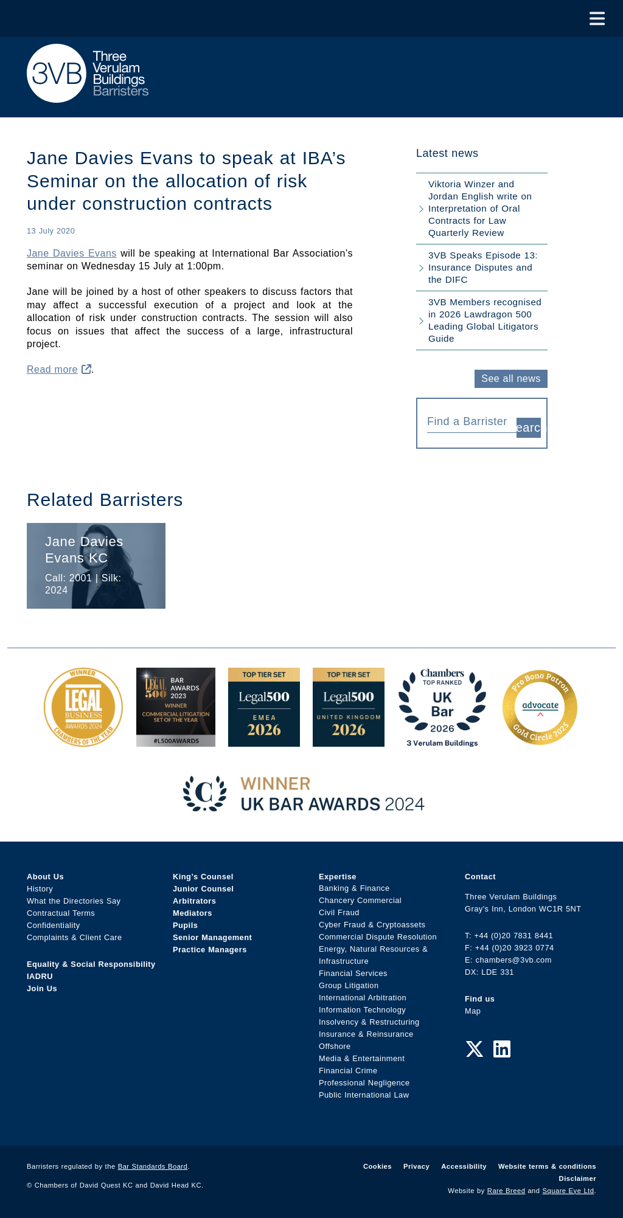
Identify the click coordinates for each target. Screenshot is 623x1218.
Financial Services (353, 973)
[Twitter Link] (474, 1050)
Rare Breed (506, 1190)
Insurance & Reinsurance (366, 1034)
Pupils (185, 925)
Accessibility (464, 1166)
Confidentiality (53, 925)
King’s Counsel (203, 876)
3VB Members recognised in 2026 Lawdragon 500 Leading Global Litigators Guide (484, 320)
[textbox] (467, 421)
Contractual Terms (61, 913)
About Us (45, 876)
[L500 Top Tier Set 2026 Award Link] (349, 740)
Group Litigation (349, 986)
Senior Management (212, 937)
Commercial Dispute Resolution (378, 937)
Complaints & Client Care (74, 937)
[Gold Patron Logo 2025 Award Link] (539, 740)
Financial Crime (348, 1071)
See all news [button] (510, 378)
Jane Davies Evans (72, 253)
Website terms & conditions (547, 1166)
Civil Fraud (339, 913)
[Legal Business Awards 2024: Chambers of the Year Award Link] (83, 740)
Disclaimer (577, 1178)
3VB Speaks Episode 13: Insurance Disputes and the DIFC (483, 267)
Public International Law (364, 1095)
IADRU (40, 976)
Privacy (416, 1166)
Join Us (42, 988)
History (40, 888)
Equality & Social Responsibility (91, 964)
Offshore (335, 1046)
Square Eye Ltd (568, 1190)
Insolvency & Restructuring (369, 1022)
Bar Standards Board (153, 1166)
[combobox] (472, 421)
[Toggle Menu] (597, 18)
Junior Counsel (203, 888)
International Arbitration (362, 998)
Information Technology (362, 1010)
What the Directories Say (74, 900)
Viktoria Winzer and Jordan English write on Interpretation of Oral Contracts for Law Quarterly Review (480, 208)
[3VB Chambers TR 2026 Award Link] (442, 740)
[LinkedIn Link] (501, 1050)
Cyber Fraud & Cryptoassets (372, 925)
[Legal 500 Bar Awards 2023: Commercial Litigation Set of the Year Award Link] (175, 740)
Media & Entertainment (362, 1059)
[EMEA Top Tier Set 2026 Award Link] (264, 740)
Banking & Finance (354, 888)
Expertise (338, 876)
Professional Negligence (364, 1083)
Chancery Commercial (360, 900)
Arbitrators (194, 900)
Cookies (377, 1166)
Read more (59, 369)
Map (473, 1011)
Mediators (192, 913)
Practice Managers (210, 949)
